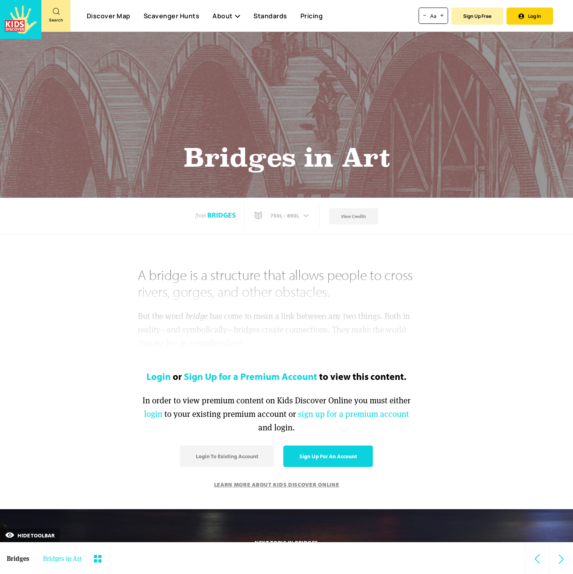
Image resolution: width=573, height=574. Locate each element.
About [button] (226, 16)
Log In (529, 16)
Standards (270, 16)
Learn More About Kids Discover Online (276, 484)
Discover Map (108, 16)
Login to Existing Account (227, 456)
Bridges (221, 215)
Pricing (311, 16)
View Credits (353, 216)
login (153, 414)
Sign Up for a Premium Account (250, 376)
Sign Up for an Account (328, 456)
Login (158, 376)
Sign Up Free (477, 16)
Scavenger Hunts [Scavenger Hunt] (171, 16)
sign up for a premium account (353, 414)
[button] (282, 215)
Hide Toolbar (30, 535)
